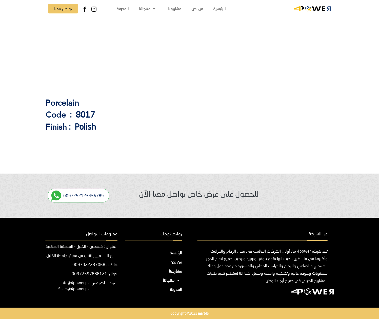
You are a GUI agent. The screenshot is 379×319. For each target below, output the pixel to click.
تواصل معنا (63, 8)
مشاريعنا (174, 8)
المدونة (122, 8)
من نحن (197, 8)
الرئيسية (219, 8)
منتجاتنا (148, 8)
